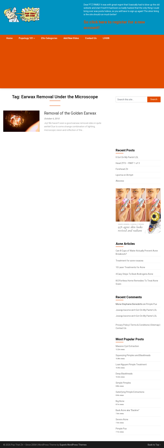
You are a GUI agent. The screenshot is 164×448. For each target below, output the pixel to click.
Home (9, 38)
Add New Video (71, 38)
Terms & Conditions (139, 325)
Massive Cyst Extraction (127, 346)
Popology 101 (26, 38)
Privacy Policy (122, 325)
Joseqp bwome (123, 310)
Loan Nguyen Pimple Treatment (131, 364)
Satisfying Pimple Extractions (130, 392)
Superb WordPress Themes (73, 444)
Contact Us (91, 38)
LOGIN (106, 38)
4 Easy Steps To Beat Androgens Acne (134, 274)
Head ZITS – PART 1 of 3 (128, 163)
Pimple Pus (151, 304)
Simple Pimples (123, 383)
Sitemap (155, 325)
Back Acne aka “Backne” (127, 410)
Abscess (120, 181)
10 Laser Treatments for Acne (130, 267)
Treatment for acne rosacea (129, 260)
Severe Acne (122, 419)
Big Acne (120, 401)
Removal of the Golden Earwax (70, 113)
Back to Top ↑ (154, 444)
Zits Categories (49, 38)
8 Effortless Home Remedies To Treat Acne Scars (137, 282)
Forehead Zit (122, 169)
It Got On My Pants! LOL (127, 157)
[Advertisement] (82, 65)
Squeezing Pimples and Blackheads (133, 355)
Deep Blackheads (124, 373)
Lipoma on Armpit (124, 175)
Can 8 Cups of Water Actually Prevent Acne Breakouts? (137, 252)
